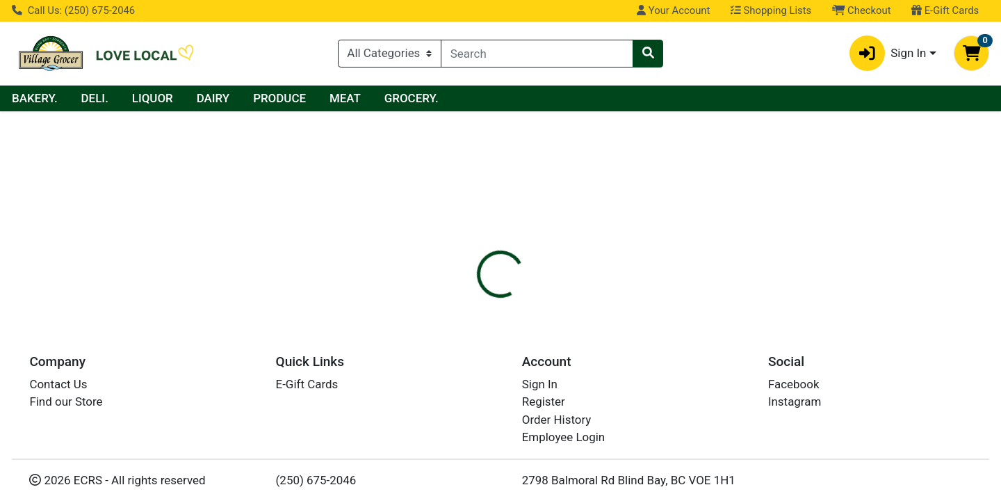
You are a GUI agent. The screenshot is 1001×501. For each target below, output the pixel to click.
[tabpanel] (709, 369)
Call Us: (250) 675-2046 (73, 10)
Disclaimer (521, 300)
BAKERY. (167, 98)
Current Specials (67, 98)
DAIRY (345, 98)
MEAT (477, 98)
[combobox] (537, 53)
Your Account (673, 10)
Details (456, 300)
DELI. (227, 98)
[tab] (456, 300)
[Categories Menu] (389, 53)
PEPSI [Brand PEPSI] (580, 371)
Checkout (861, 10)
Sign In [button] (888, 53)
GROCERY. (543, 98)
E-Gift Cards (945, 10)
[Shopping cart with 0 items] (971, 53)
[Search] (537, 53)
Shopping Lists (771, 10)
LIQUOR (284, 98)
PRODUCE (411, 98)
